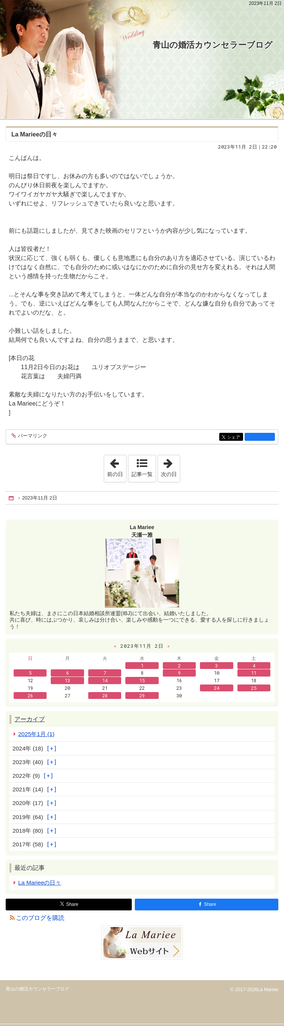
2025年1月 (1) (36, 734)
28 (105, 695)
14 (105, 680)
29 (142, 695)
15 (142, 680)
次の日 (170, 466)
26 (30, 695)
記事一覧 (142, 474)
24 (216, 688)
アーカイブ (29, 719)
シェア (234, 437)
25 (253, 688)
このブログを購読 (40, 918)
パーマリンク (32, 436)
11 (253, 673)
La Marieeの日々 (34, 134)
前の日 (116, 466)
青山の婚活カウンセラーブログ (213, 45)
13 (67, 680)
